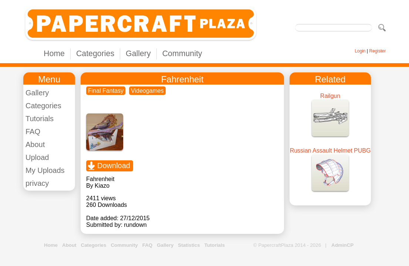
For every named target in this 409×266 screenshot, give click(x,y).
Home (54, 53)
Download (113, 165)
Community (182, 53)
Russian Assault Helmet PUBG (330, 150)
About (35, 144)
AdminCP (342, 245)
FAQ (33, 131)
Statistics (189, 245)
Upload (37, 157)
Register (377, 51)
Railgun (330, 96)
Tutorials (40, 119)
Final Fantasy (106, 91)
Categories (95, 53)
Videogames (147, 91)
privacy (37, 183)
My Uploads (45, 170)
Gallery (138, 53)
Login (360, 51)
